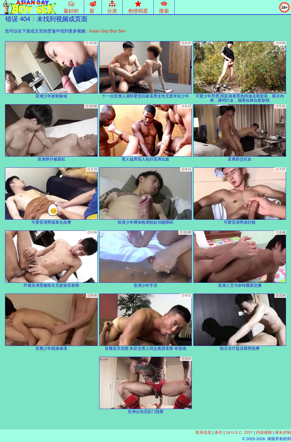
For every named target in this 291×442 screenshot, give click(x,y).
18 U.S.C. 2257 (239, 432)
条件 (218, 432)
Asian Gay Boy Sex (107, 31)
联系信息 (203, 432)
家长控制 (283, 432)
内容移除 (264, 432)
